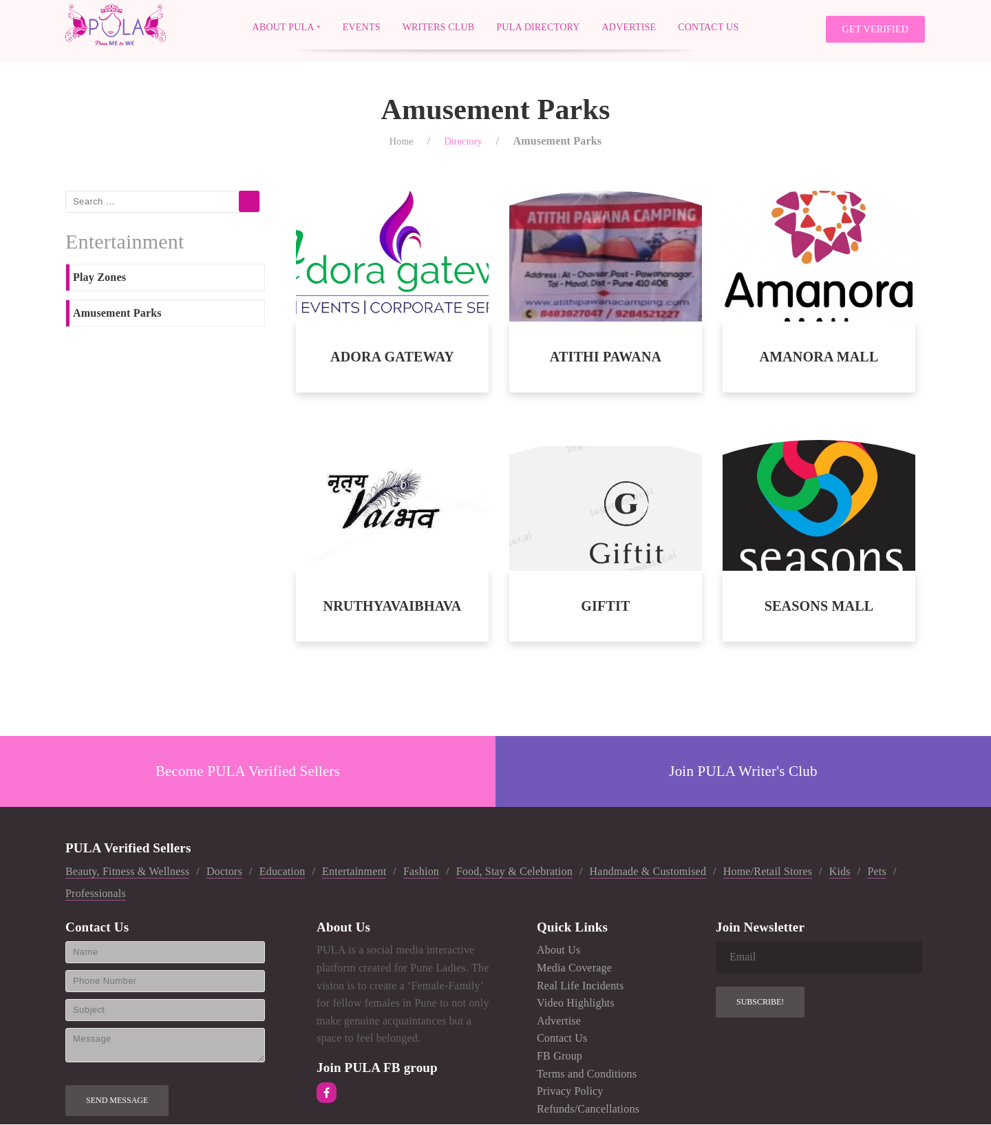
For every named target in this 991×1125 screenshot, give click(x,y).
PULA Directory (537, 26)
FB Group (559, 1056)
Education (282, 872)
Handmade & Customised (648, 872)
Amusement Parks (117, 313)
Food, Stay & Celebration (514, 872)
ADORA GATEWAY (392, 357)
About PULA (284, 26)
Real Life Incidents (580, 985)
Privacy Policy (570, 1091)
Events (362, 26)
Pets (876, 872)
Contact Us (708, 26)
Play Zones (99, 278)
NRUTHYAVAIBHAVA (392, 606)
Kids (840, 872)
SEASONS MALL (819, 606)
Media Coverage (574, 968)
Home (402, 141)
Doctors (224, 872)
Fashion (421, 872)
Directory (463, 141)
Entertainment (354, 872)
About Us (558, 950)
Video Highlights (576, 1003)
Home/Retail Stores (767, 872)
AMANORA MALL (818, 357)
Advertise (629, 26)
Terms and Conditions (587, 1074)
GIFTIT (605, 606)
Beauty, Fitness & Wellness (127, 872)
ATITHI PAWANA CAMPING (605, 358)
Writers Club (439, 26)
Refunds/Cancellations (588, 1109)
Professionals (95, 893)
